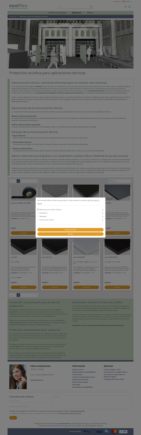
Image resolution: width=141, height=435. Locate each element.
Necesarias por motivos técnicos (51, 210)
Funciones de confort (47, 220)
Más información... (93, 200)
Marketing (43, 216)
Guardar (70, 234)
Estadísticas (44, 213)
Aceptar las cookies (70, 230)
